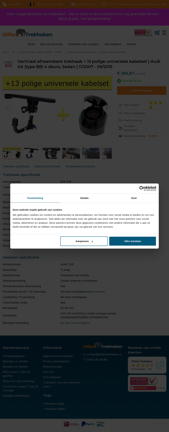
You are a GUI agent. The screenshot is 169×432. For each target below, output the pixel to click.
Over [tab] (134, 197)
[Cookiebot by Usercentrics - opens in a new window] (141, 188)
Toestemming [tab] (35, 197)
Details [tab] (84, 197)
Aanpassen (84, 241)
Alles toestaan (132, 241)
